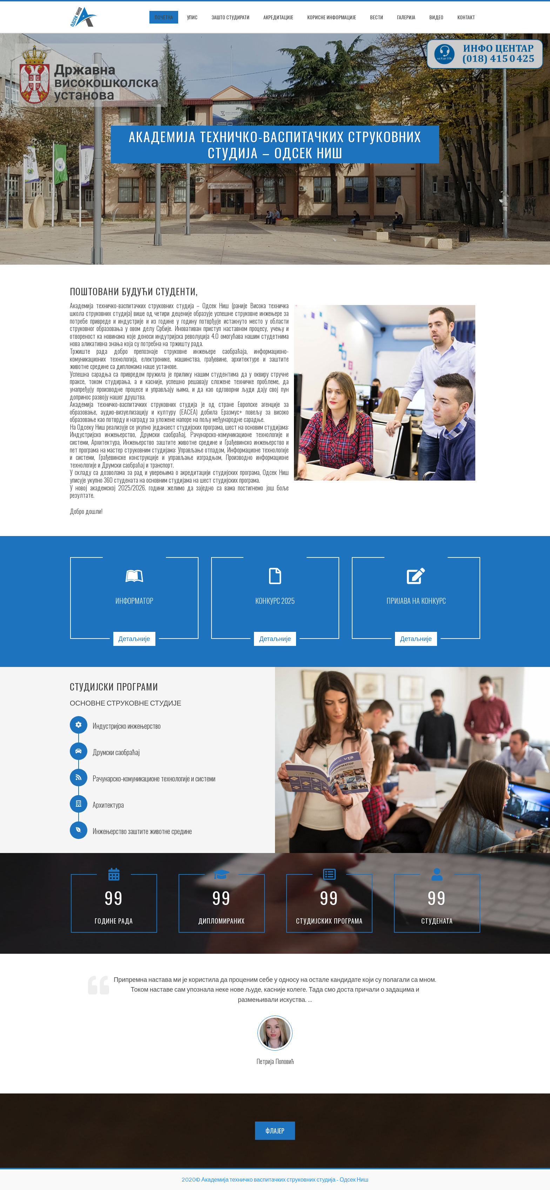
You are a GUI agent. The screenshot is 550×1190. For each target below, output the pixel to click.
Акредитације (278, 17)
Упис (192, 17)
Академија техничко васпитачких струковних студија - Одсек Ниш (284, 1179)
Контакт (466, 17)
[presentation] (9, 149)
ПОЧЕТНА (164, 17)
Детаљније (134, 639)
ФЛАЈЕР (275, 1130)
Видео (436, 17)
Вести (376, 17)
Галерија (406, 17)
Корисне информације (331, 17)
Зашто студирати (230, 17)
